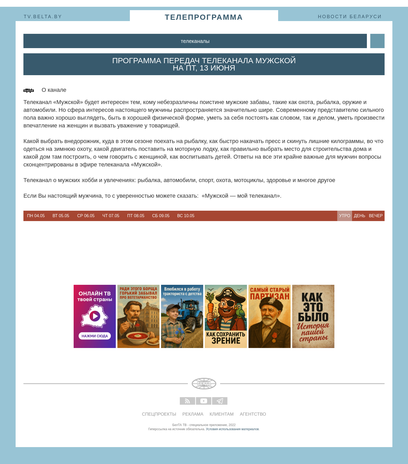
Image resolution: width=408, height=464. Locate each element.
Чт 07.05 (111, 216)
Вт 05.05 (61, 216)
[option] (35, 216)
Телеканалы (195, 41)
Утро (344, 216)
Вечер (376, 216)
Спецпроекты (159, 414)
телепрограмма (204, 17)
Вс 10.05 (185, 216)
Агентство (253, 414)
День (359, 216)
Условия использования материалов (232, 429)
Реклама (192, 414)
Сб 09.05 (161, 216)
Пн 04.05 (36, 216)
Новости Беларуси (350, 16)
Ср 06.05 (86, 216)
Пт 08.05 (135, 216)
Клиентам (222, 414)
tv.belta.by (43, 16)
